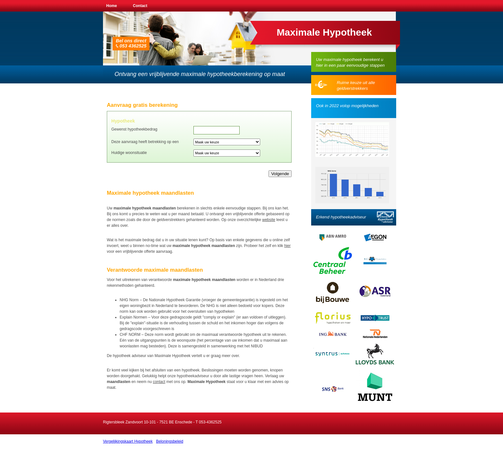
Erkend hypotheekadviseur (341, 217)
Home (111, 6)
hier (287, 245)
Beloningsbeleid (169, 441)
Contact (140, 6)
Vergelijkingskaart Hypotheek (128, 441)
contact (159, 381)
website (268, 219)
